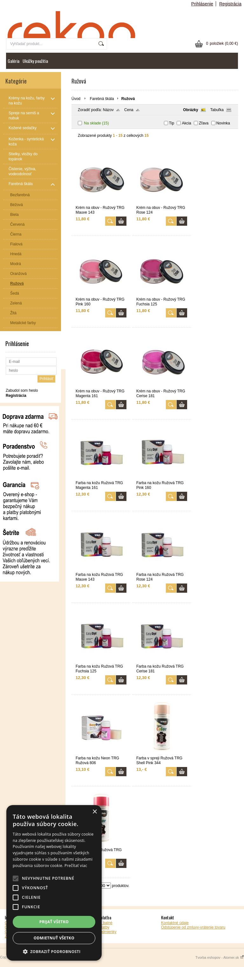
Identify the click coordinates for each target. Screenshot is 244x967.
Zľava (203, 123)
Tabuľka (217, 110)
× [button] (94, 812)
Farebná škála (102, 99)
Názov (108, 110)
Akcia (186, 123)
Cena (128, 110)
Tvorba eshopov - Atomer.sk (219, 957)
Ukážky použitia (35, 60)
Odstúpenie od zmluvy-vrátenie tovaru (193, 927)
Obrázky (190, 110)
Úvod (75, 99)
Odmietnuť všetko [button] (54, 938)
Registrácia (230, 3)
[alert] (54, 883)
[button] (54, 951)
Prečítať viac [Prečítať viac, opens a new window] (75, 865)
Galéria (13, 60)
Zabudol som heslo (22, 390)
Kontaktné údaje (175, 923)
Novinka (223, 123)
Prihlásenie (202, 3)
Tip (171, 123)
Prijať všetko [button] (54, 921)
